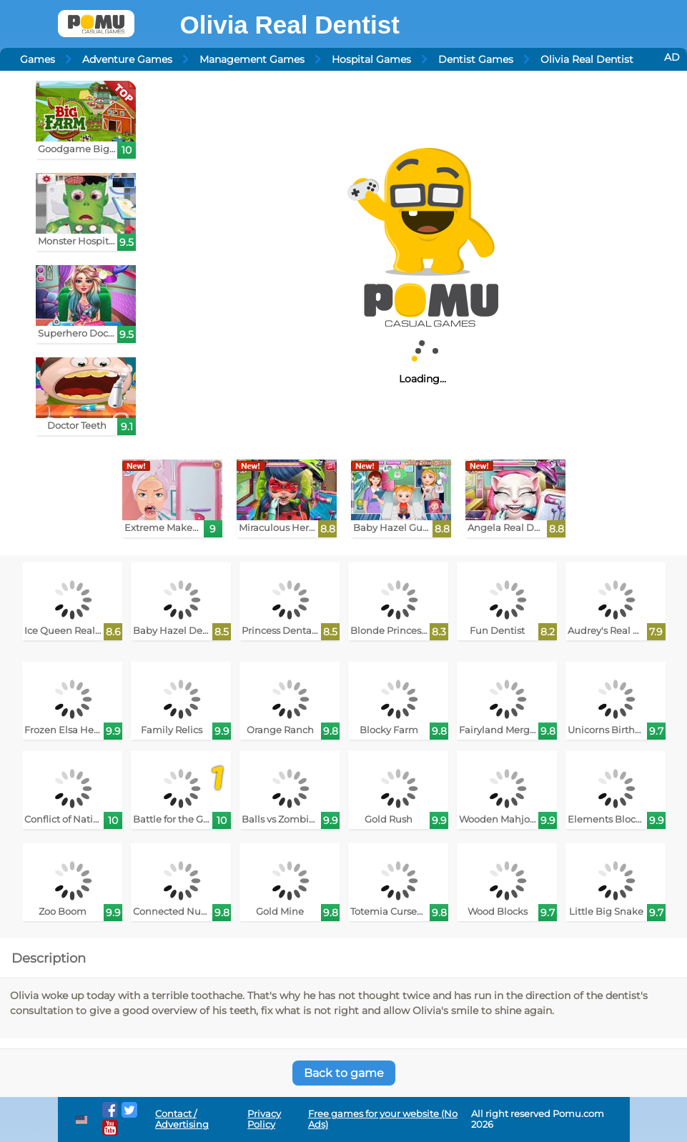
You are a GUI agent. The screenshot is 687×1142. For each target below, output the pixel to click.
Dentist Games (475, 59)
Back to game (344, 1073)
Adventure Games (127, 59)
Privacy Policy (264, 1119)
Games (37, 59)
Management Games (252, 59)
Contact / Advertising (182, 1119)
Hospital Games (371, 59)
